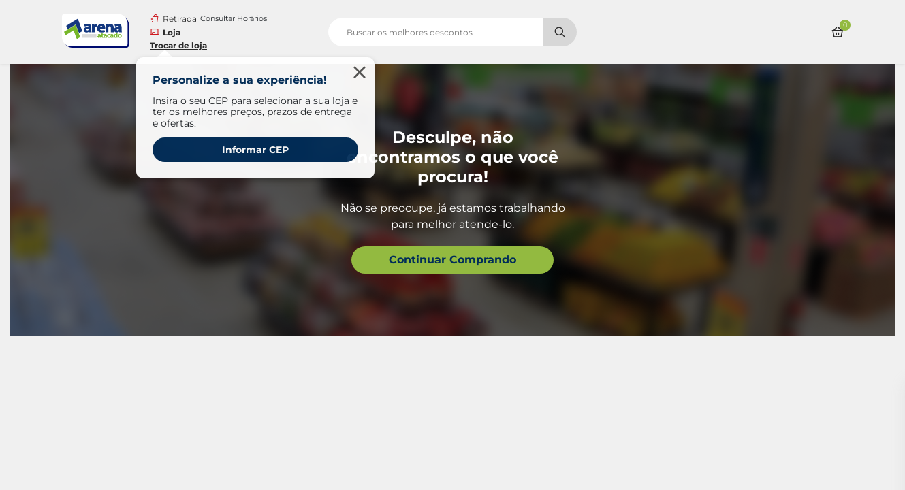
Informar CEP (255, 150)
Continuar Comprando (452, 259)
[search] (452, 32)
